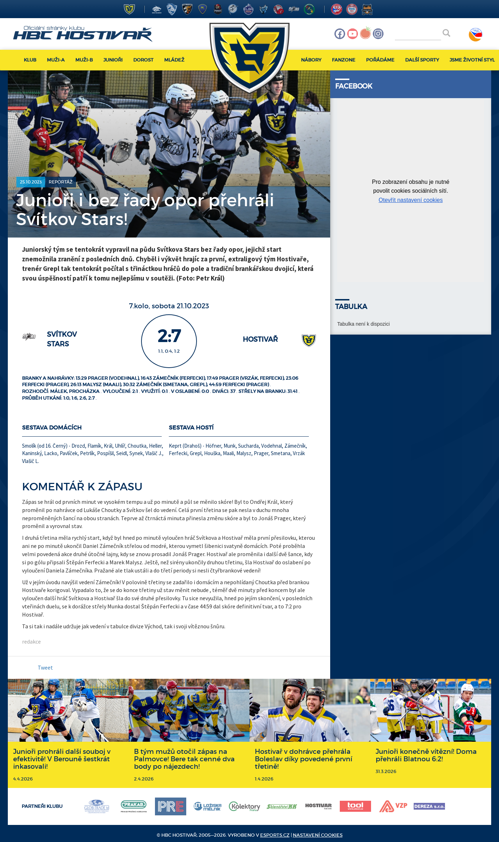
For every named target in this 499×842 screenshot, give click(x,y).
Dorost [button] (143, 60)
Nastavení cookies (318, 835)
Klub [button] (30, 60)
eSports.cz (275, 835)
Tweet (45, 667)
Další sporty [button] (422, 60)
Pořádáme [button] (380, 60)
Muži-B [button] (84, 60)
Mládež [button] (174, 60)
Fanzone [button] (343, 60)
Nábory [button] (311, 60)
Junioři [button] (113, 60)
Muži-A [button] (56, 60)
